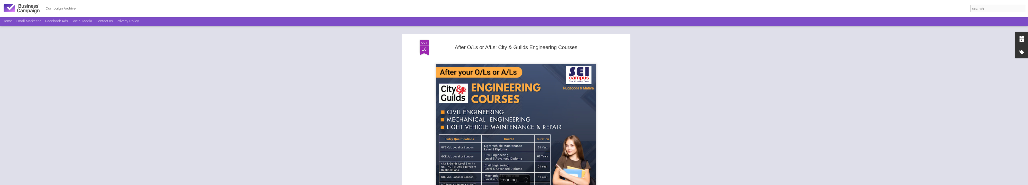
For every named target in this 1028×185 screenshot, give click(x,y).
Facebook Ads (56, 21)
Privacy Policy (127, 21)
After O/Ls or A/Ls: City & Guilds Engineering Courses (516, 47)
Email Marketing (28, 21)
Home (7, 21)
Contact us (104, 21)
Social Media (81, 21)
